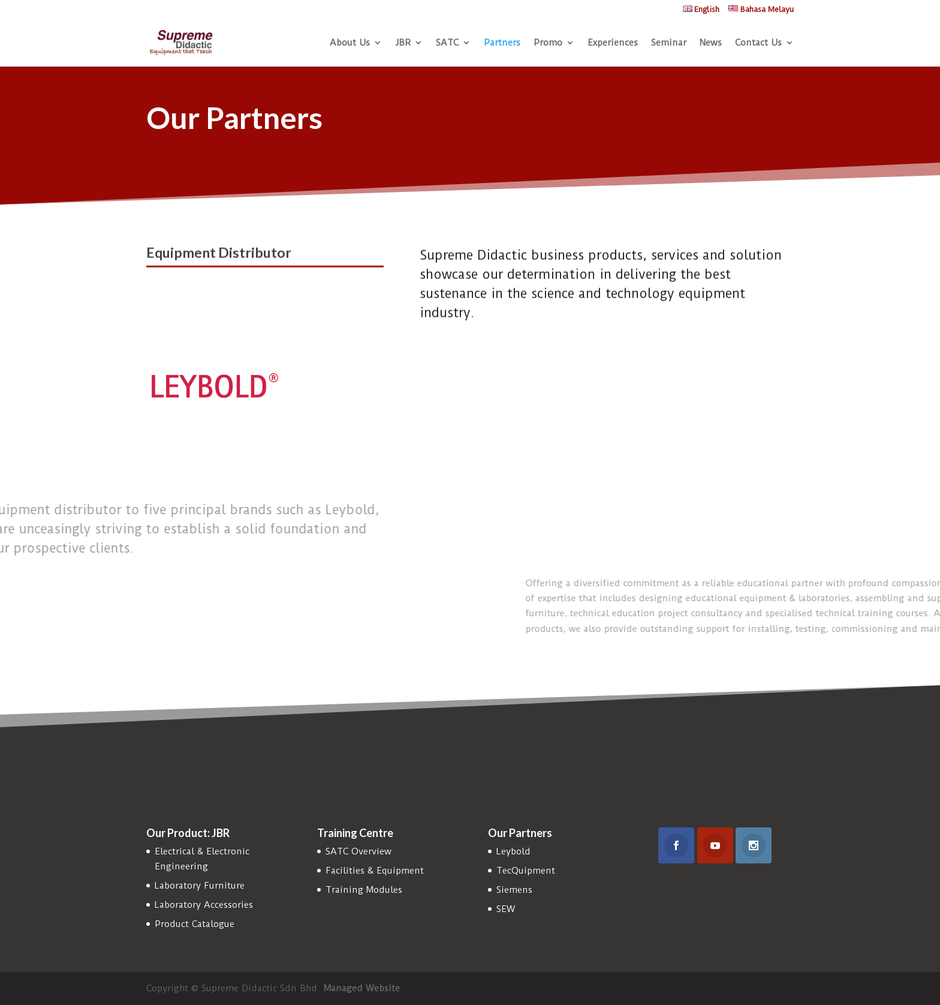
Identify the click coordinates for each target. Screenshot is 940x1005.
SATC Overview (358, 851)
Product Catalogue (194, 924)
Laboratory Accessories (204, 904)
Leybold (513, 851)
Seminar (668, 43)
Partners (502, 43)
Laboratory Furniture (200, 885)
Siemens (514, 889)
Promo (548, 43)
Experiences (613, 43)
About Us (350, 43)
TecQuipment (525, 870)
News (711, 43)
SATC (447, 43)
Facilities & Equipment (375, 870)
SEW (505, 909)
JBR (403, 43)
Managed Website (362, 988)
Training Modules (364, 889)
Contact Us (758, 43)
